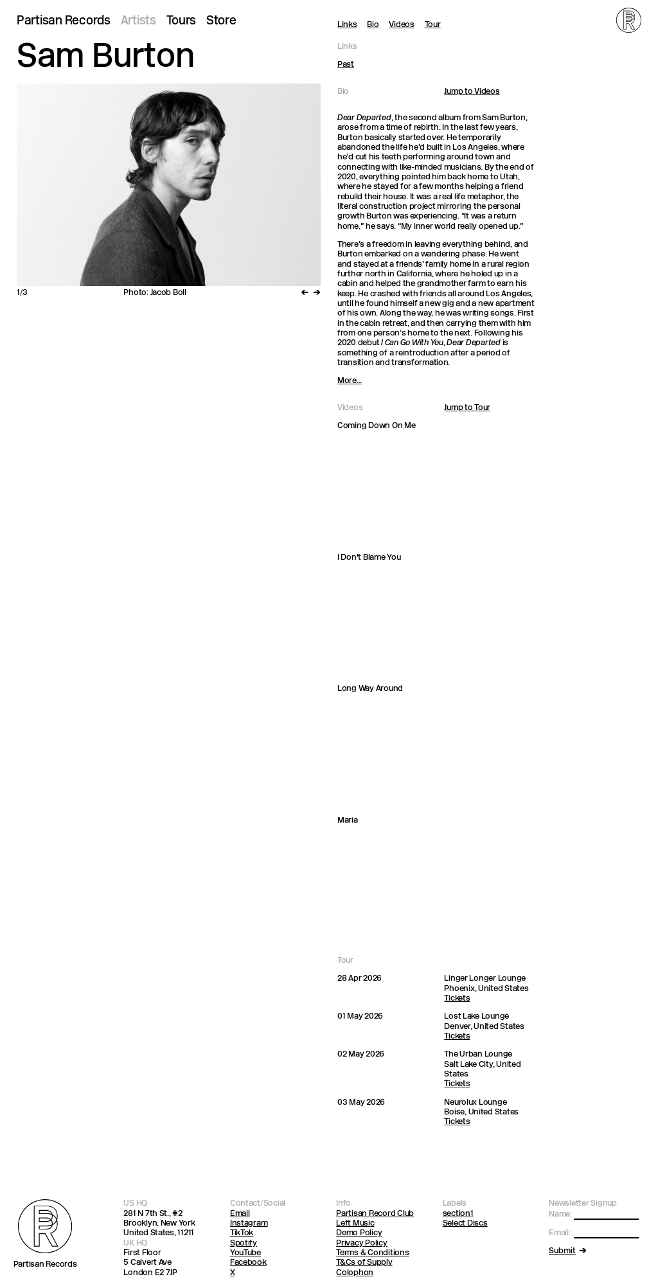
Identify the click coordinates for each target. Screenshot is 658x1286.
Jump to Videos (471, 91)
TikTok (241, 1233)
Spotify (243, 1243)
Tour (433, 25)
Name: (560, 1214)
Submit (562, 1251)
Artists (138, 21)
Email (240, 1214)
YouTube (245, 1253)
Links (347, 25)
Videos (401, 25)
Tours (181, 21)
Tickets (457, 998)
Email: (559, 1233)
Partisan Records (64, 21)
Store (221, 21)
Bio (372, 25)
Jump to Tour (467, 408)
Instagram (249, 1223)
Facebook (248, 1262)
